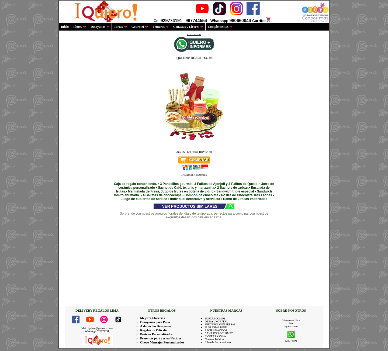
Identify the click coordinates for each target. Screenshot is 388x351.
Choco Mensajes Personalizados (162, 342)
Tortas (120, 27)
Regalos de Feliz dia (154, 330)
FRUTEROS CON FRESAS (220, 324)
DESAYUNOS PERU (216, 321)
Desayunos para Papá (155, 322)
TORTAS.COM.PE (215, 318)
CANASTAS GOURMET (219, 333)
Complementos (220, 27)
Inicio (65, 27)
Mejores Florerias (152, 318)
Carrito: (261, 21)
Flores (79, 27)
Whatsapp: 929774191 (97, 331)
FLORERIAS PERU (216, 327)
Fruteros (160, 27)
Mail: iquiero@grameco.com (97, 328)
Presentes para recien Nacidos (160, 338)
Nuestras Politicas (214, 339)
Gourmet (139, 27)
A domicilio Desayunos (155, 326)
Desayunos (100, 27)
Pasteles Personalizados (156, 334)
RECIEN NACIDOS (216, 330)
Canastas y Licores (188, 27)
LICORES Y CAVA (215, 336)
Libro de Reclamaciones (218, 342)
